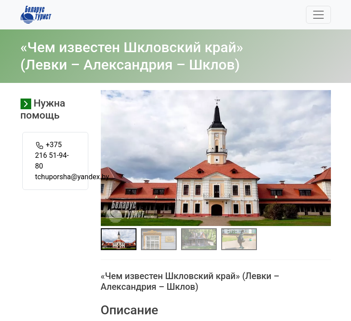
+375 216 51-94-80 (52, 155)
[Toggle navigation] (318, 15)
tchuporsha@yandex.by (72, 177)
